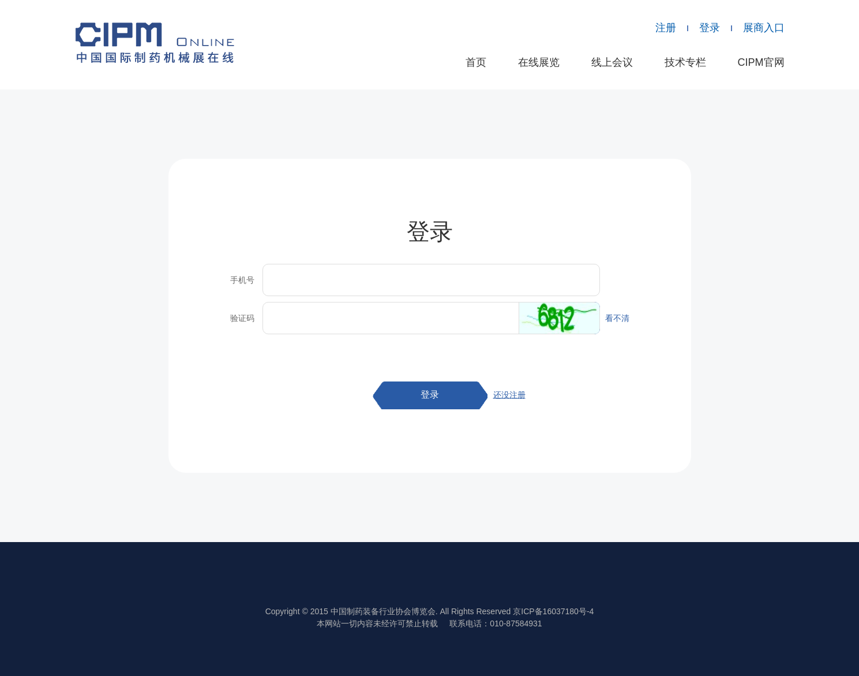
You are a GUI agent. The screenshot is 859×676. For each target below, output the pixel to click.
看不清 (617, 318)
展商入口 (764, 27)
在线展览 (539, 62)
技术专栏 (685, 62)
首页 (476, 62)
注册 (665, 27)
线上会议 (612, 62)
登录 (709, 27)
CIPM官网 (761, 62)
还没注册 (509, 394)
